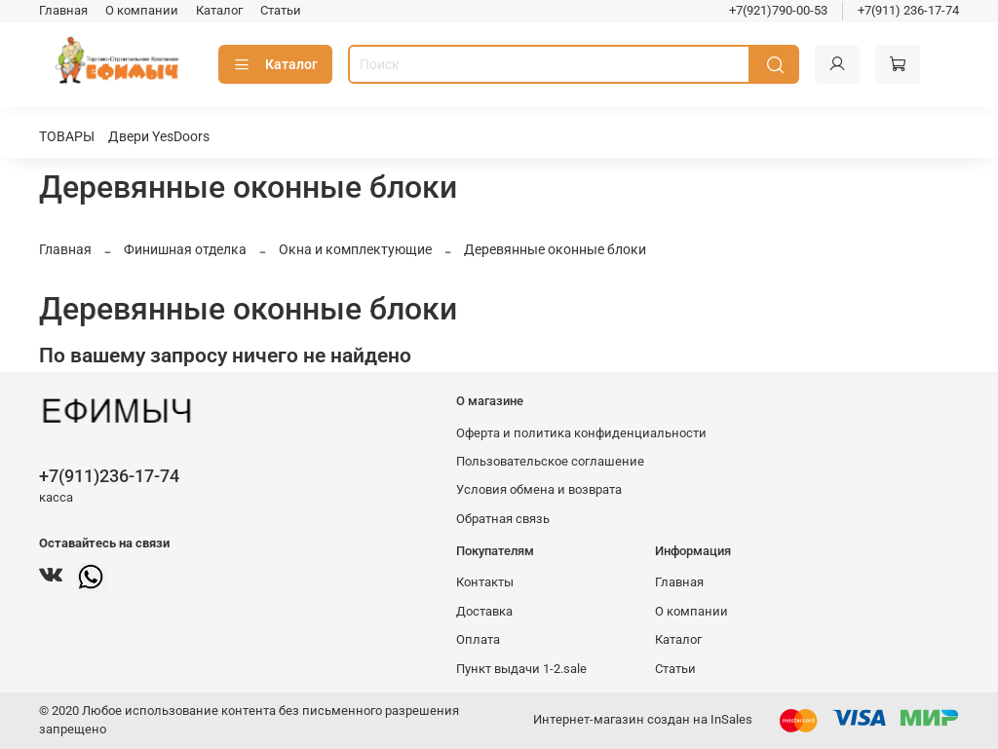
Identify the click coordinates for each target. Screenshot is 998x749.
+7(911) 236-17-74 (908, 10)
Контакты (485, 582)
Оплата (478, 639)
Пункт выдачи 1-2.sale (521, 668)
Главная (63, 10)
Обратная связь (503, 518)
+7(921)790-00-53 (778, 10)
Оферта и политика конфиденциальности (581, 433)
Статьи (280, 10)
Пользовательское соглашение (550, 461)
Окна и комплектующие (355, 249)
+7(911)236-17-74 (109, 476)
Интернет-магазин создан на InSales (642, 719)
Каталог (219, 10)
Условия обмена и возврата (539, 489)
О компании (141, 10)
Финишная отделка (185, 249)
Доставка (484, 611)
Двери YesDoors (159, 136)
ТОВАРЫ (67, 136)
